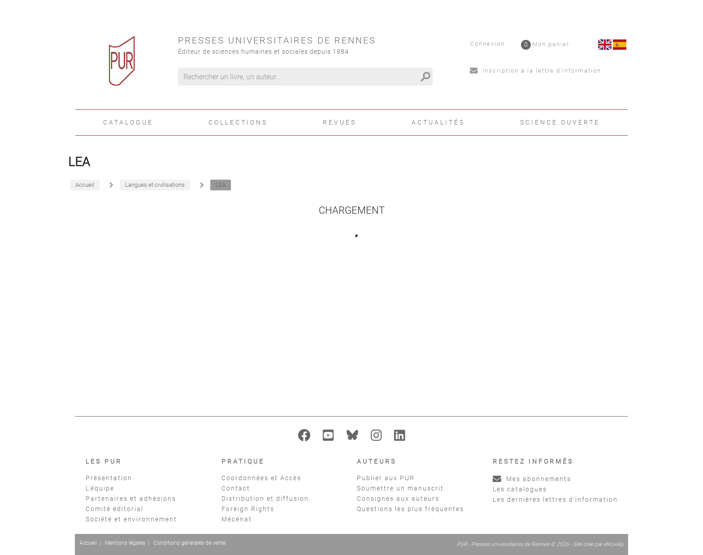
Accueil (88, 543)
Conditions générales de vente (189, 543)
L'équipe (100, 488)
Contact (235, 488)
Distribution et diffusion (265, 498)
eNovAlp (613, 544)
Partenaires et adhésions (131, 498)
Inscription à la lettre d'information (535, 70)
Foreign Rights (247, 508)
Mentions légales (125, 543)
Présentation (109, 478)
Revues (339, 122)
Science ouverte (560, 122)
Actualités (438, 122)
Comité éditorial (114, 508)
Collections (238, 122)
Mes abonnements (532, 478)
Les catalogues (520, 489)
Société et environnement (131, 519)
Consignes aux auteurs (398, 498)
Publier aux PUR (386, 478)
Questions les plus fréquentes (410, 508)
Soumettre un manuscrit (400, 488)
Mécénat (236, 519)
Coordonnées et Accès (261, 478)
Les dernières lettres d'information (555, 499)
